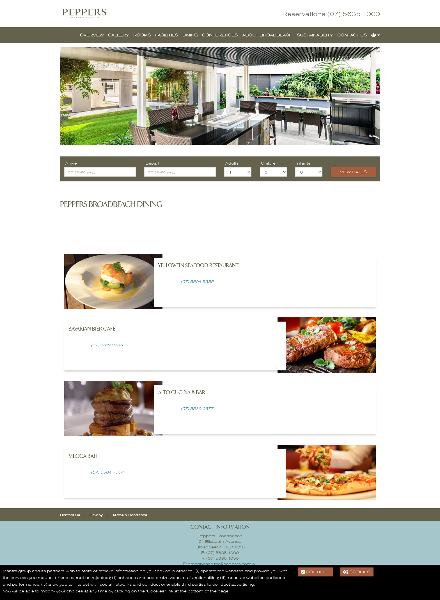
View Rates (353, 171)
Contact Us (352, 35)
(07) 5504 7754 (107, 472)
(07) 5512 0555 (107, 344)
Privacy (96, 515)
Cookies (356, 571)
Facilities (166, 35)
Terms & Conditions (129, 515)
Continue (315, 571)
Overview (92, 35)
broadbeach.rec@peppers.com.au (223, 563)
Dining (190, 35)
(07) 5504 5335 (197, 281)
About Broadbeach (267, 35)
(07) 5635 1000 (353, 14)
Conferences (220, 35)
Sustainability (315, 35)
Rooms (142, 35)
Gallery (118, 35)
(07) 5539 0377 (197, 408)
